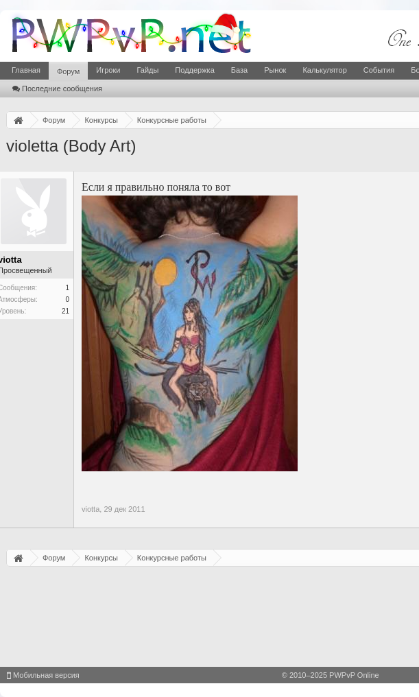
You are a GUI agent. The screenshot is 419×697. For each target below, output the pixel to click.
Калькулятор (324, 70)
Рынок (275, 70)
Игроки (108, 70)
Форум (68, 71)
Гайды (147, 70)
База (239, 70)
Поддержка (194, 70)
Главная (26, 70)
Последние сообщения (57, 88)
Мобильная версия (43, 675)
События (378, 70)
